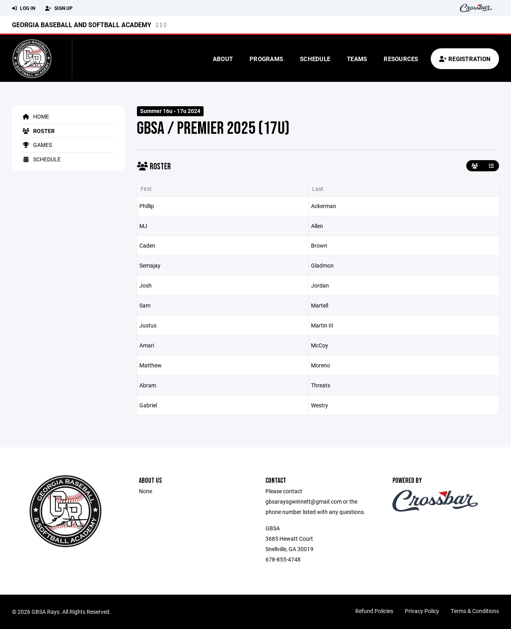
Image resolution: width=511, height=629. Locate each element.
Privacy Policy (422, 611)
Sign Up (59, 8)
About (223, 59)
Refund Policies (374, 611)
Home (34, 116)
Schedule (315, 59)
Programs (266, 59)
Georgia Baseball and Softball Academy (81, 24)
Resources (401, 59)
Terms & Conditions (475, 611)
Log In (23, 8)
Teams (357, 59)
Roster (37, 131)
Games (36, 145)
